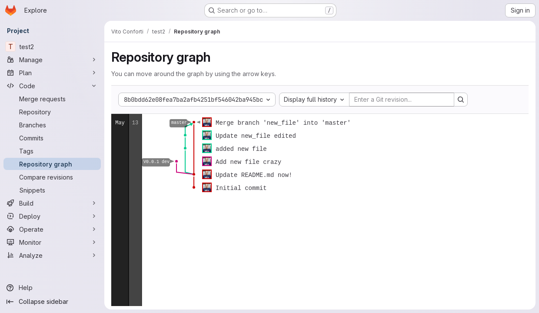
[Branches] (52, 125)
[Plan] (52, 73)
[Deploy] (52, 216)
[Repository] (52, 112)
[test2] (52, 46)
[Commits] (52, 138)
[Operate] (52, 229)
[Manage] (52, 59)
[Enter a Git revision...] (401, 100)
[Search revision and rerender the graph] (461, 100)
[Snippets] (52, 190)
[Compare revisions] (52, 177)
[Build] (52, 203)
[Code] (52, 86)
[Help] (52, 288)
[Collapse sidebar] (52, 302)
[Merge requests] (52, 99)
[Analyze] (52, 255)
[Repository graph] (52, 164)
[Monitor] (52, 242)
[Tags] (52, 151)
